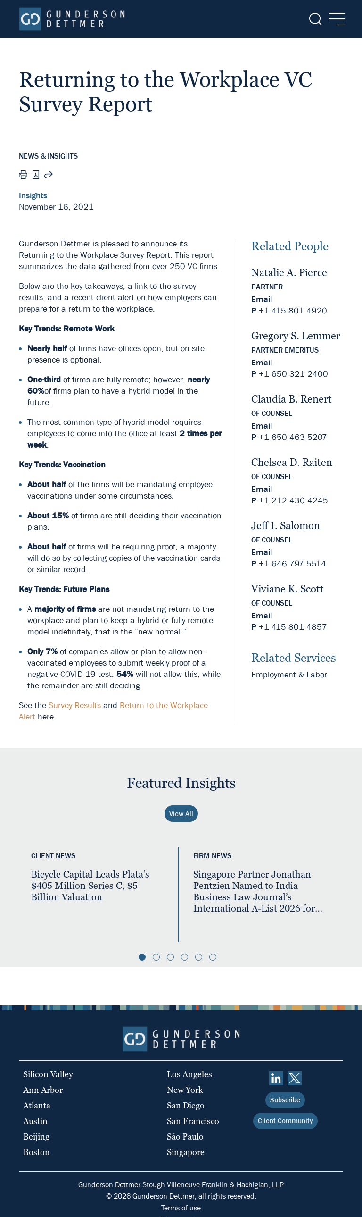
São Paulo (185, 1136)
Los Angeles (189, 1074)
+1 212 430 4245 (293, 500)
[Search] (314, 19)
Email (261, 299)
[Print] (23, 176)
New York (185, 1090)
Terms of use (181, 1208)
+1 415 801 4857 (293, 627)
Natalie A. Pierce (289, 273)
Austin (35, 1121)
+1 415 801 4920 (293, 310)
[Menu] (334, 19)
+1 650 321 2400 (293, 374)
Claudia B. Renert (291, 399)
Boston (36, 1152)
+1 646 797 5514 (292, 563)
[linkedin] (276, 1078)
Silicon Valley (48, 1074)
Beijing (36, 1136)
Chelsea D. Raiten (291, 462)
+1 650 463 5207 (293, 437)
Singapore (186, 1152)
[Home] (72, 19)
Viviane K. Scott (287, 589)
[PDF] (36, 175)
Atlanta (36, 1105)
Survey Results (75, 705)
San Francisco (193, 1121)
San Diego (186, 1105)
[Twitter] (295, 1078)
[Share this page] (48, 176)
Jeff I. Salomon (285, 526)
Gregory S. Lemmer (295, 336)
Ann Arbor (43, 1090)
